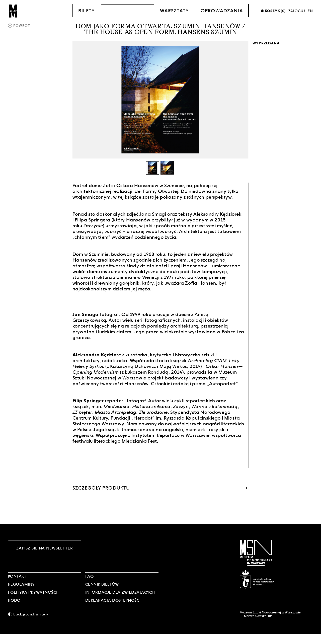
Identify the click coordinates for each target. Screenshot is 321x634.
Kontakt (17, 576)
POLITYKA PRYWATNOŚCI (32, 592)
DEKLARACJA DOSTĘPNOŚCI (113, 600)
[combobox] (44, 614)
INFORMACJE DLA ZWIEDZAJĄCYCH (120, 592)
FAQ (89, 576)
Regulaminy (21, 584)
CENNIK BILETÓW (102, 584)
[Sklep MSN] (13, 10)
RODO (14, 600)
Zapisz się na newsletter (44, 548)
